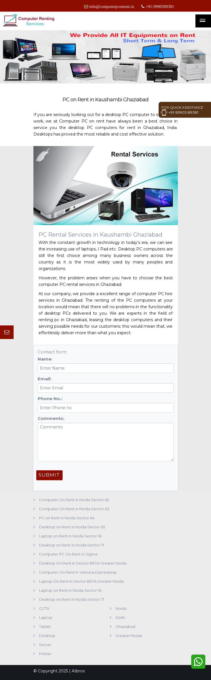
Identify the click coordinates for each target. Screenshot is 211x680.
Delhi (120, 617)
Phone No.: (50, 398)
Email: (44, 378)
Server (45, 644)
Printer (45, 653)
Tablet (45, 626)
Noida (121, 608)
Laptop (45, 617)
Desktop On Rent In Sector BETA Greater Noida (83, 563)
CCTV (44, 608)
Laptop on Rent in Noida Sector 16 (70, 536)
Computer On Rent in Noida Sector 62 (74, 499)
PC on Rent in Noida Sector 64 (67, 518)
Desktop (47, 635)
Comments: (51, 418)
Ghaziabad (125, 626)
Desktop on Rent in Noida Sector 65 (72, 527)
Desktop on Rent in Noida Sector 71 (71, 545)
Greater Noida (129, 635)
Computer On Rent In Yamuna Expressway (78, 572)
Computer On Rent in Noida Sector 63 (74, 509)
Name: (45, 359)
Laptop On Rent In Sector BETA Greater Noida (81, 581)
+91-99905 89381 (179, 112)
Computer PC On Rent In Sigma (68, 554)
